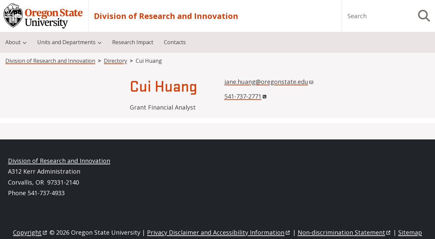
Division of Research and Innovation (166, 16)
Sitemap (410, 232)
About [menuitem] (13, 42)
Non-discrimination (345, 232)
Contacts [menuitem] (175, 42)
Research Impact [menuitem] (132, 42)
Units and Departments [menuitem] (66, 42)
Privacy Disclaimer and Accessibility (219, 232)
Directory (115, 60)
